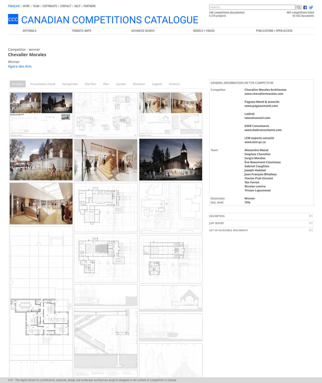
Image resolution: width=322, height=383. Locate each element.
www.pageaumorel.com (261, 106)
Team (36, 6)
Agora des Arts (20, 66)
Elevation (139, 84)
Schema (174, 84)
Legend (157, 84)
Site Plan (90, 84)
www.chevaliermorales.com (264, 94)
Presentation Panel (42, 84)
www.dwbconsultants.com (263, 130)
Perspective (70, 84)
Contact (65, 6)
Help (77, 6)
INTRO (26, 6)
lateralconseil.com (257, 118)
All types (17, 84)
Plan (106, 84)
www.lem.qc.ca (255, 142)
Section (121, 84)
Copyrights (49, 6)
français (14, 6)
